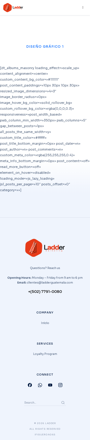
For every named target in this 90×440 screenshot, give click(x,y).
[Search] (63, 403)
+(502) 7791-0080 (45, 291)
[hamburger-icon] (82, 7)
